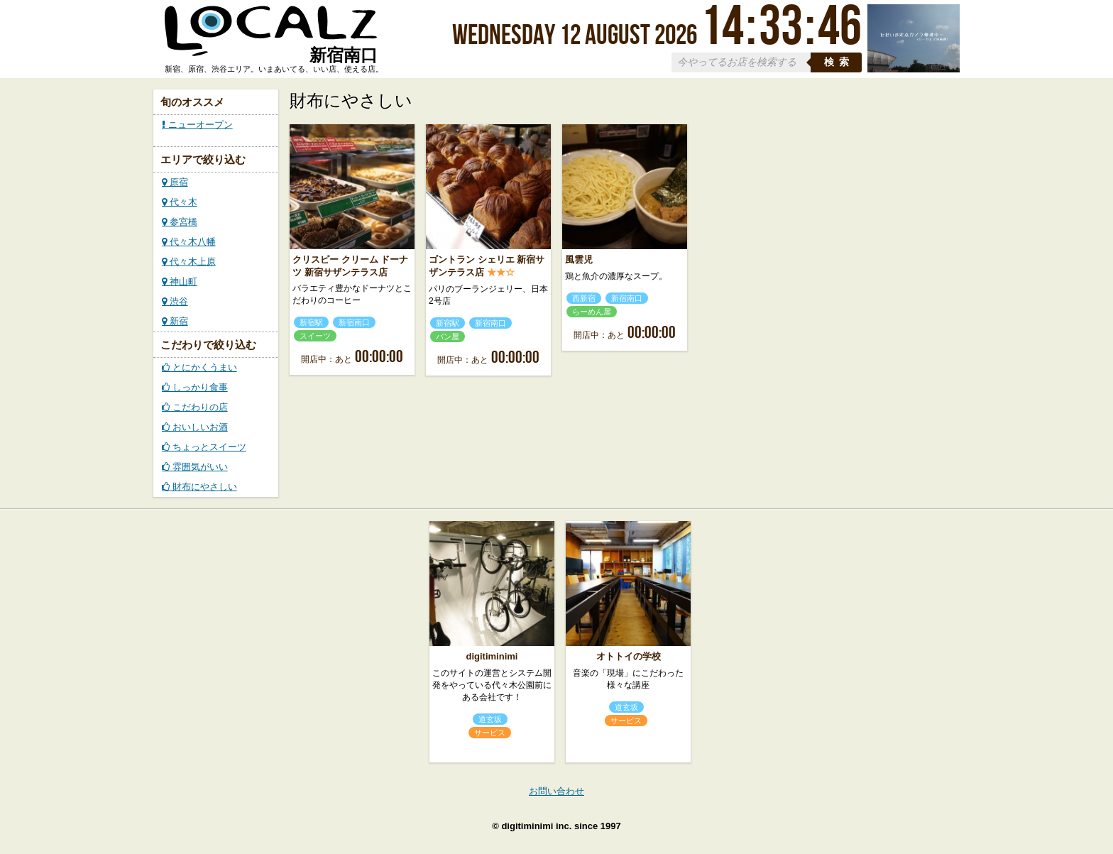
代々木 (179, 202)
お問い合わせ (556, 791)
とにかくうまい (199, 367)
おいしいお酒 (195, 427)
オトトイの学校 (628, 656)
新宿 (175, 321)
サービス (489, 732)
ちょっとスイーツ (204, 447)
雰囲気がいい (195, 466)
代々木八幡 (189, 241)
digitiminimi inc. (536, 826)
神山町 (179, 281)
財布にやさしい (199, 486)
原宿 (175, 182)
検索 (839, 62)
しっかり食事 (195, 387)
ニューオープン (197, 124)
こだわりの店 (195, 407)
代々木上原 (189, 261)
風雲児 (579, 259)
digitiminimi (492, 656)
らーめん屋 (591, 311)
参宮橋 (179, 222)
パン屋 (447, 336)
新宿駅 (311, 322)
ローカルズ (271, 38)
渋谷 (175, 301)
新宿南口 (354, 322)
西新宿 (584, 298)
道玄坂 (490, 719)
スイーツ (315, 336)
